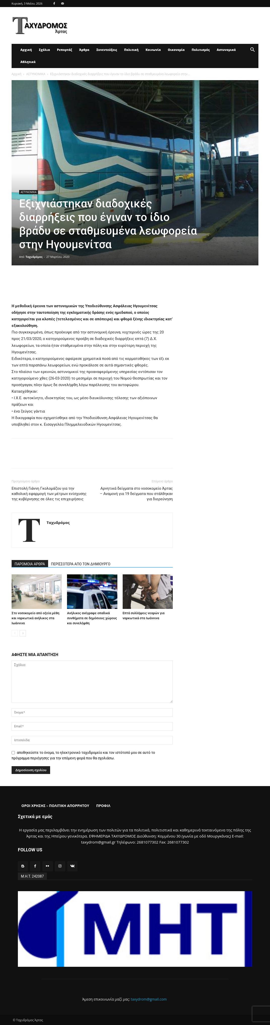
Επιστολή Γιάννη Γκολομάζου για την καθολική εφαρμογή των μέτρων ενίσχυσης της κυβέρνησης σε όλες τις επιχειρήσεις (49, 493)
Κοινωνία (153, 50)
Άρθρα (84, 50)
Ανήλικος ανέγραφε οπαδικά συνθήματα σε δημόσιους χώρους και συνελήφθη (92, 618)
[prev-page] (15, 633)
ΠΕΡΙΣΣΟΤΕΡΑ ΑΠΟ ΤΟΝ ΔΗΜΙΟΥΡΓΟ (81, 564)
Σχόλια (44, 50)
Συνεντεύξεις (106, 50)
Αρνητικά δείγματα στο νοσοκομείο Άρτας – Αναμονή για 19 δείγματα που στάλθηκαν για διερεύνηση (136, 493)
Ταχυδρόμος (34, 257)
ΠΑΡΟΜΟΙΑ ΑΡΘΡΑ (30, 564)
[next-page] (23, 633)
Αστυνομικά (226, 50)
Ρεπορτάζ (64, 50)
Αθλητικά (28, 62)
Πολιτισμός (201, 50)
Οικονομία (176, 50)
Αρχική (26, 50)
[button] (252, 50)
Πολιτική (131, 50)
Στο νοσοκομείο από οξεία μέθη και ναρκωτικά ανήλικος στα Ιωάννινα (35, 618)
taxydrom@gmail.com (149, 999)
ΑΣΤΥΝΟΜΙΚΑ (35, 74)
